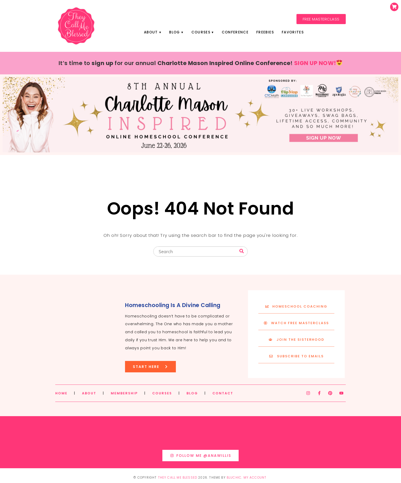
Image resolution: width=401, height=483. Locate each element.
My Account (255, 477)
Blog (174, 32)
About (151, 32)
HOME (61, 393)
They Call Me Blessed (177, 477)
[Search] (241, 251)
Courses (200, 32)
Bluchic (234, 477)
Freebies (265, 32)
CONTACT (222, 393)
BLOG (192, 393)
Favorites (293, 32)
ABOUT (89, 393)
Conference (235, 32)
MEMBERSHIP (124, 393)
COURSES (162, 393)
